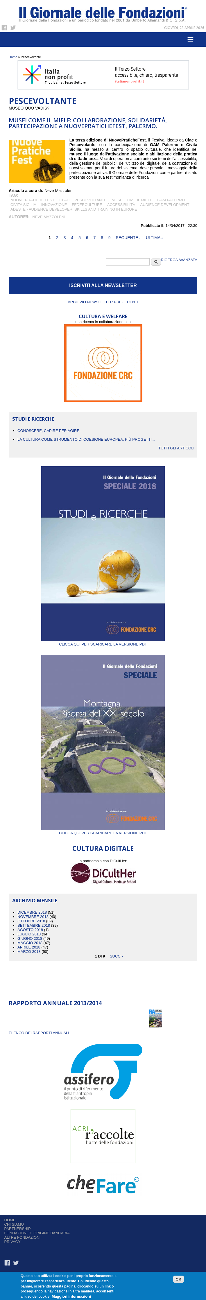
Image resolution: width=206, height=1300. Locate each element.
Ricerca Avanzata (179, 260)
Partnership (17, 1229)
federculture (87, 204)
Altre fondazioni (22, 1237)
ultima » (155, 237)
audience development (164, 204)
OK (179, 1279)
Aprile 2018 (28, 947)
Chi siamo (14, 1224)
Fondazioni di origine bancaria (37, 1233)
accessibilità (121, 204)
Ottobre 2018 (31, 921)
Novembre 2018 (33, 917)
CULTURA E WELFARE (103, 316)
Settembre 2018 (33, 925)
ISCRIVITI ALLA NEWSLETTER (103, 285)
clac (64, 200)
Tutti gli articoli (176, 448)
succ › (116, 956)
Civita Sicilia (23, 204)
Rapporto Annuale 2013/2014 (55, 1003)
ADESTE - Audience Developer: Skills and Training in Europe (73, 209)
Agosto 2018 (30, 930)
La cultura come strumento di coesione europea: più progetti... (86, 439)
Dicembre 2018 (32, 912)
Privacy (12, 1242)
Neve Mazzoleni (48, 217)
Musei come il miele (132, 200)
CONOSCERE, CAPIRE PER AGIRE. (48, 430)
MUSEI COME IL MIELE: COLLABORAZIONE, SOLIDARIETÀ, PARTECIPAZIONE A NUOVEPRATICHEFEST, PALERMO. (88, 123)
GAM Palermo (171, 200)
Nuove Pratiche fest (32, 200)
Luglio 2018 (29, 934)
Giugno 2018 (29, 938)
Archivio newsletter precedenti (103, 302)
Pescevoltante (90, 200)
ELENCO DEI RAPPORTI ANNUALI (39, 1033)
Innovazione (54, 204)
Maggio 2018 (29, 943)
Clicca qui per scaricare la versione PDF (103, 642)
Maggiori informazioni (71, 1296)
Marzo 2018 (28, 951)
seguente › (128, 237)
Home (13, 57)
